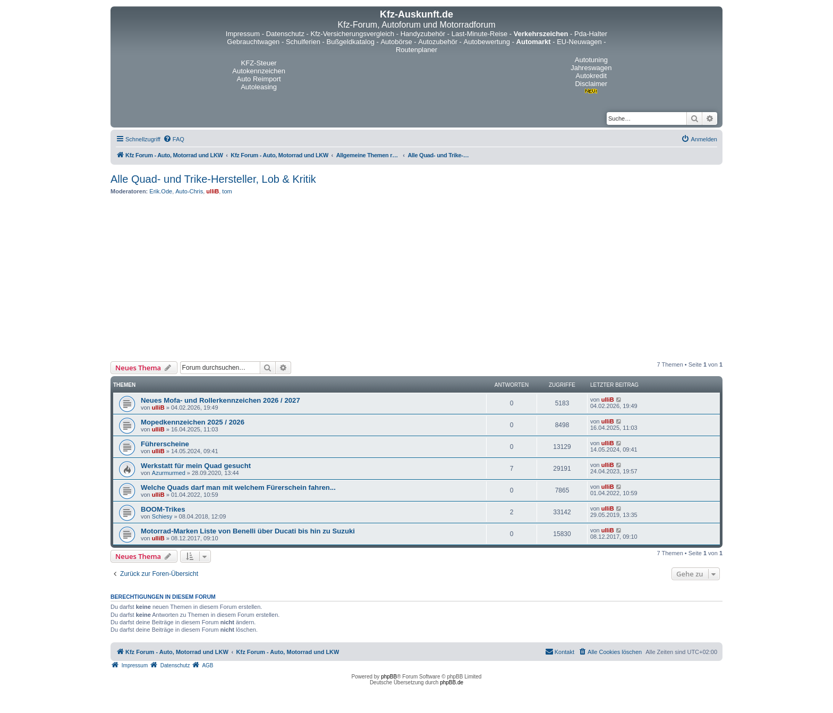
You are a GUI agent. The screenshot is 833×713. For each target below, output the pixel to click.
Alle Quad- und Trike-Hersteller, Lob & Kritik (213, 179)
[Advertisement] (416, 277)
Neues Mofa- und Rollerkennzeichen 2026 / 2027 (220, 400)
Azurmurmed (168, 473)
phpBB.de (451, 682)
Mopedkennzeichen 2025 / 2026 (192, 422)
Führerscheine (165, 444)
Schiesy (162, 516)
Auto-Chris (189, 191)
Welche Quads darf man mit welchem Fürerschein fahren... (238, 487)
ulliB (212, 191)
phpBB (389, 677)
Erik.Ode (160, 191)
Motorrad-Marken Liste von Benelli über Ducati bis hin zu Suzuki (248, 531)
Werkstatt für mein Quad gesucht (196, 466)
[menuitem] (173, 139)
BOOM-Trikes (163, 509)
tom (227, 191)
